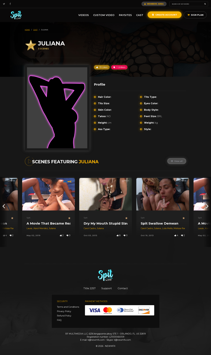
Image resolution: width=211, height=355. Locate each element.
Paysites (125, 15)
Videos (83, 15)
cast (35, 30)
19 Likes (101, 67)
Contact (123, 288)
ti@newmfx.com (96, 340)
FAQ (59, 320)
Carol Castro (90, 228)
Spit (28, 217)
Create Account (164, 14)
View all (177, 161)
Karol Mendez (41, 228)
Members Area (154, 4)
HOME (27, 30)
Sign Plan (196, 14)
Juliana (52, 228)
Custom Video (103, 15)
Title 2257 (89, 288)
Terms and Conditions (68, 307)
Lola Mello (167, 228)
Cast (139, 15)
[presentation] (3, 206)
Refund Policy (64, 315)
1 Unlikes (119, 67)
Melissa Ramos (10, 228)
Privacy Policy (64, 311)
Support (106, 288)
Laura (30, 228)
